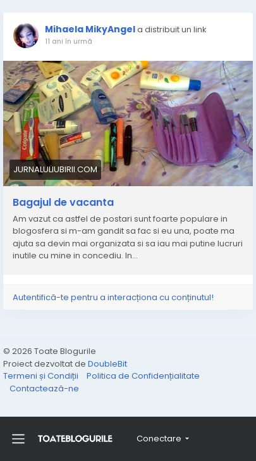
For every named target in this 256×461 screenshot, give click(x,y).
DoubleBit (107, 364)
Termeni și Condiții (41, 376)
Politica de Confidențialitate (143, 376)
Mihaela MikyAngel (90, 29)
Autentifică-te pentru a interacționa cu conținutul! (113, 297)
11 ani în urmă (68, 41)
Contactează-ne (44, 388)
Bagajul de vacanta (63, 203)
